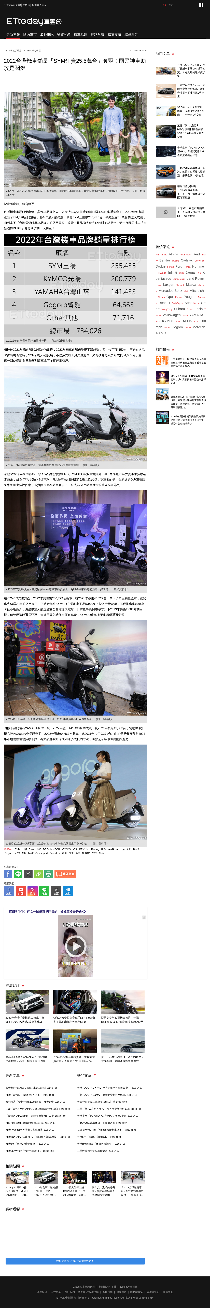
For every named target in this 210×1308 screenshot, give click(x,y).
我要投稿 (42, 1292)
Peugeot (190, 297)
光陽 (75, 849)
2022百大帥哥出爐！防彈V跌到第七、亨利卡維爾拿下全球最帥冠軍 (75, 1191)
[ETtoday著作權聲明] (64, 901)
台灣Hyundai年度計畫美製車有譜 (30, 1129)
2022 (94, 853)
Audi (197, 254)
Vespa (167, 327)
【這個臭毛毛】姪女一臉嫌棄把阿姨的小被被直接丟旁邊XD (46, 911)
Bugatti (175, 260)
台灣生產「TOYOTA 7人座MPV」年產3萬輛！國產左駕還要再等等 (191, 151)
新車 (77, 853)
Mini (186, 291)
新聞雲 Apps (39, 5)
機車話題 (80, 34)
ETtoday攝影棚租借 (182, 412)
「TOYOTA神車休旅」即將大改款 (102, 1122)
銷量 (64, 853)
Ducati (188, 327)
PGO (178, 321)
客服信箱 (108, 1292)
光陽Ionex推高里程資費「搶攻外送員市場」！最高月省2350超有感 (74, 1059)
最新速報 (13, 34)
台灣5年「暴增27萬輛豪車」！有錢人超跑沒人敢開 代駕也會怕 (191, 212)
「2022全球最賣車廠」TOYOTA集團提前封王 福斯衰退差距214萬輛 (132, 1191)
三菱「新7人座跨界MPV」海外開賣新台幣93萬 (38, 1108)
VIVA (17, 853)
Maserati (180, 285)
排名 (101, 853)
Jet (88, 849)
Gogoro (9, 853)
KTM (196, 321)
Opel (170, 297)
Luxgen (168, 284)
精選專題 (114, 34)
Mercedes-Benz (170, 291)
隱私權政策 (136, 1292)
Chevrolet (199, 260)
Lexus (159, 285)
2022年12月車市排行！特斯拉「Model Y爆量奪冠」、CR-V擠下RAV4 (17, 1191)
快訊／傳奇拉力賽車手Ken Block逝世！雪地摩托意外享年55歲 (74, 1019)
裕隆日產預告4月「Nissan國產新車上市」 (106, 1129)
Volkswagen (172, 315)
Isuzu (181, 273)
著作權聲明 (153, 1292)
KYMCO (66, 849)
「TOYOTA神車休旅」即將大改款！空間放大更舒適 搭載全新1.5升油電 (191, 171)
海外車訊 (47, 34)
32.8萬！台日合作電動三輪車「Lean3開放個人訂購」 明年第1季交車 (191, 111)
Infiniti (172, 272)
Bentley (165, 260)
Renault (164, 303)
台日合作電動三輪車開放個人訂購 (30, 1122)
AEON (187, 321)
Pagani (178, 297)
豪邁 (103, 849)
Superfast (54, 853)
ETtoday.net (94, 1297)
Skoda (196, 303)
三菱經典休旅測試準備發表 (98, 1150)
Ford (178, 266)
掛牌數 (86, 853)
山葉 (122, 849)
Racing (95, 849)
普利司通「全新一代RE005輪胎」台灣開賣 (35, 1101)
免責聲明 (168, 1292)
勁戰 (129, 849)
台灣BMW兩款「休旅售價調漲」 (30, 1150)
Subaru (179, 309)
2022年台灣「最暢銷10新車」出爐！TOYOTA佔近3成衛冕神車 (25, 1019)
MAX (31, 853)
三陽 (24, 849)
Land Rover (195, 278)
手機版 (26, 5)
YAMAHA (112, 849)
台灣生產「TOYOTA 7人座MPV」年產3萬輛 (107, 1115)
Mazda (191, 284)
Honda (187, 267)
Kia (199, 273)
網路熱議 (97, 34)
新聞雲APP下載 (107, 1286)
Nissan (161, 297)
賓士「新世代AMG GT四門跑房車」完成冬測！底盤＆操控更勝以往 (122, 1059)
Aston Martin (186, 254)
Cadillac (187, 260)
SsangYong (166, 309)
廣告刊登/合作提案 (88, 1292)
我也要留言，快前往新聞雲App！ (75, 1260)
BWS (136, 849)
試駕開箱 (64, 34)
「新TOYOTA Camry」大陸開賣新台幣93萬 (36, 1115)
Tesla (199, 309)
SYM (17, 849)
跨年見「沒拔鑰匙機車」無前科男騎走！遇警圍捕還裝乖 (103, 1191)
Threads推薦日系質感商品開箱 (188, 355)
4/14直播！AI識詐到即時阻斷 (187, 372)
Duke (32, 849)
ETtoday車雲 (37, 22)
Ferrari (170, 267)
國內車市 (30, 34)
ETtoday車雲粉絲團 (201, 5)
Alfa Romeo (161, 254)
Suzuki (190, 309)
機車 (71, 853)
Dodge (161, 266)
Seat (188, 303)
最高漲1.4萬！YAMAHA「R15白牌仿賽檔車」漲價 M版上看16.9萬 (26, 1059)
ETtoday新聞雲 (12, 5)
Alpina (173, 254)
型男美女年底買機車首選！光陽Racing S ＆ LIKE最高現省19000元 (122, 1019)
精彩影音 (131, 34)
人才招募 (56, 1292)
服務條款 (121, 1292)
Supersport (41, 853)
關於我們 (70, 1292)
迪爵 (38, 849)
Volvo (185, 315)
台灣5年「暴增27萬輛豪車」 (27, 1143)
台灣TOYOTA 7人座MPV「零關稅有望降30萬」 (38, 1136)
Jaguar (191, 272)
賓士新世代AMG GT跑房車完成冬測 (32, 1087)
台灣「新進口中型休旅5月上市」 (30, 1094)
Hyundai (162, 273)
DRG (46, 849)
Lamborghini (179, 279)
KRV (82, 849)
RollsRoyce (177, 303)
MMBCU (55, 849)
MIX (24, 853)
